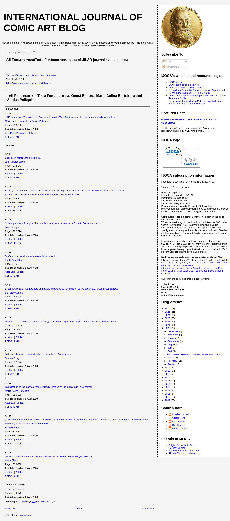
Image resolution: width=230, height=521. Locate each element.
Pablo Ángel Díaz (14, 260)
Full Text (31, 133)
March (171, 357)
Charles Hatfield (180, 414)
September (174, 341)
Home (80, 508)
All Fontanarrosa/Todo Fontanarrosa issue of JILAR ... (195, 354)
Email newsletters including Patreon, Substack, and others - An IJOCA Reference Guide (195, 102)
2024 (168, 315)
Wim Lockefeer (180, 428)
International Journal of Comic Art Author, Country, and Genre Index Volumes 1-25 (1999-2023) (197, 91)
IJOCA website (176, 82)
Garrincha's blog (177, 448)
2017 (168, 374)
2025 (168, 311)
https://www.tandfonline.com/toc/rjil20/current (29, 83)
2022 (168, 321)
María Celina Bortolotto (17, 121)
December (173, 331)
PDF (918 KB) (12, 308)
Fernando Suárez (70, 194)
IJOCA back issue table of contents (187, 87)
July (170, 347)
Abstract (9, 173)
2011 (168, 393)
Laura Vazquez (13, 227)
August (172, 344)
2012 (168, 390)
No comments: (44, 501)
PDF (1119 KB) (13, 243)
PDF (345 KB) (12, 137)
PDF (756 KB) (12, 177)
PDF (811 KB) (12, 341)
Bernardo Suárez (14, 292)
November (173, 334)
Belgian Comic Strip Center (183, 445)
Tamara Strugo (12, 358)
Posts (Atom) (25, 515)
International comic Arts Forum (184, 450)
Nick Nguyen (178, 425)
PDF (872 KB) (12, 275)
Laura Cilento (12, 460)
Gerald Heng (178, 418)
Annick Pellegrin (40, 121)
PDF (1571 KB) (13, 210)
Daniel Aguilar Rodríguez (45, 194)
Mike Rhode (178, 421)
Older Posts (148, 508)
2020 (168, 328)
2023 (168, 318)
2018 (168, 370)
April (170, 351)
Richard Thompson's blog (182, 453)
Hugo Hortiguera (13, 427)
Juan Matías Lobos (15, 161)
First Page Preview (15, 133)
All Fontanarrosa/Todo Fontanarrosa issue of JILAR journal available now (67, 60)
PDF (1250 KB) (13, 443)
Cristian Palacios (13, 325)
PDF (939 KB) (12, 406)
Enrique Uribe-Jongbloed (18, 194)
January (172, 364)
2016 (168, 377)
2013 (168, 387)
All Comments (172, 66)
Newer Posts (11, 508)
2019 (168, 367)
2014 (168, 384)
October (172, 338)
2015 (168, 380)
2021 (168, 325)
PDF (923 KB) (12, 374)
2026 (168, 308)
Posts (167, 61)
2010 (168, 397)
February (173, 361)
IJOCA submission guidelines (184, 84)
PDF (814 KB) (12, 476)
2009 (168, 400)
